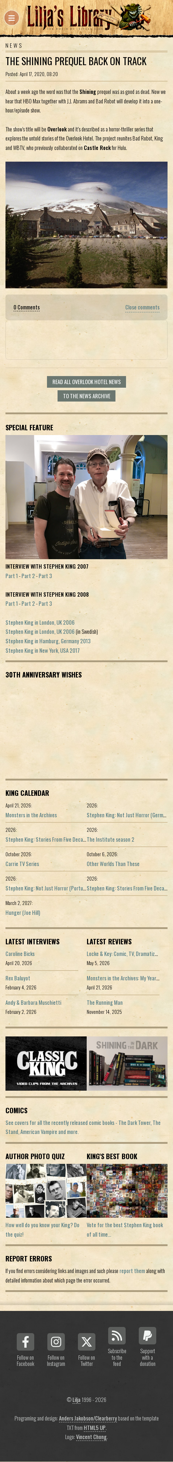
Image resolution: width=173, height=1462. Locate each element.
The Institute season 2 (110, 839)
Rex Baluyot (17, 978)
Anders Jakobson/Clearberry (88, 1418)
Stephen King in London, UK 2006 (40, 622)
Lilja (76, 1399)
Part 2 (28, 576)
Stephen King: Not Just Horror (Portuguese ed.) (55, 888)
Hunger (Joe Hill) (22, 912)
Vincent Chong (91, 1437)
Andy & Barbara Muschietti (33, 1002)
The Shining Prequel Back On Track (75, 61)
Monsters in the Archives (31, 815)
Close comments (142, 307)
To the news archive (86, 396)
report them (132, 1271)
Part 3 (45, 576)
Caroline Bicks (20, 953)
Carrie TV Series (22, 864)
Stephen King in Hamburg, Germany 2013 (48, 641)
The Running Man (105, 1002)
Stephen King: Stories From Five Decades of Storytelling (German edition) (81, 839)
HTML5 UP (95, 1427)
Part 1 (11, 576)
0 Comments (26, 307)
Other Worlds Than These (113, 864)
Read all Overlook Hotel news (86, 382)
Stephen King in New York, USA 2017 (42, 650)
